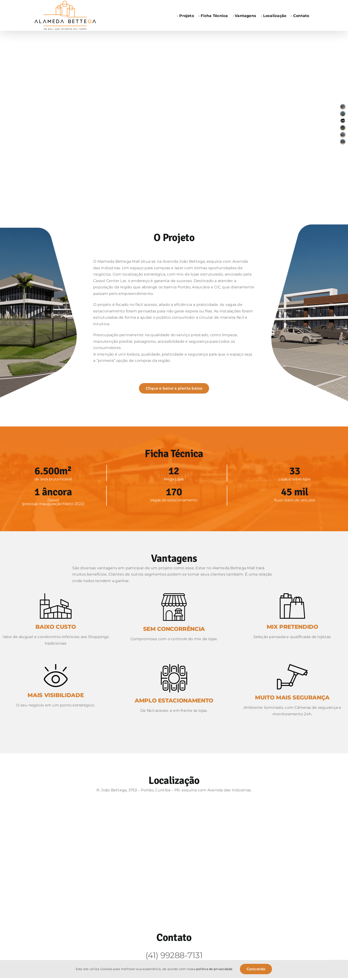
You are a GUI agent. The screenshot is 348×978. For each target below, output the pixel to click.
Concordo (256, 969)
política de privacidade (214, 969)
